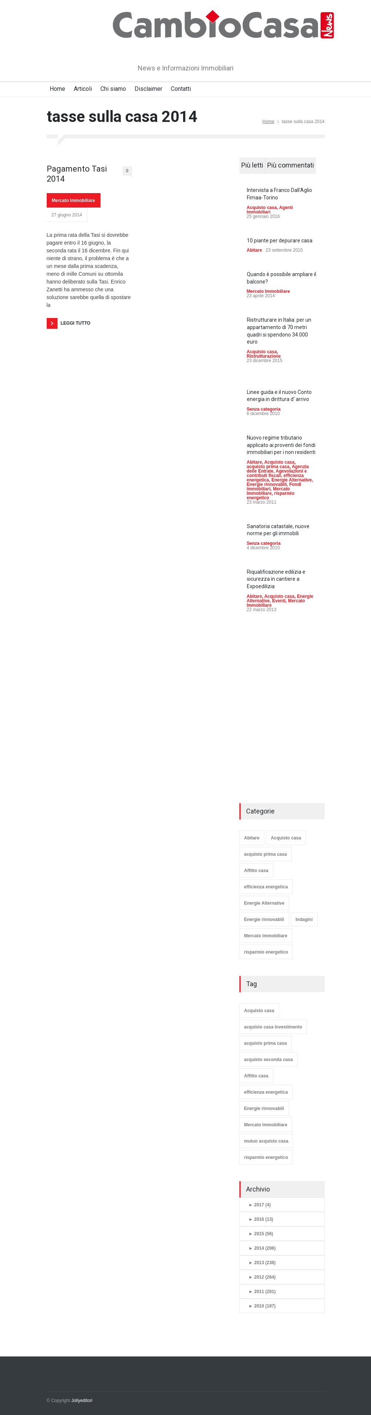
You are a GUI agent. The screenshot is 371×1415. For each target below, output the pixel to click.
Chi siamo (113, 88)
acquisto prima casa (268, 466)
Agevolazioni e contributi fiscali (277, 473)
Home (57, 88)
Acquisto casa (262, 207)
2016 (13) (261, 1219)
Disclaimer (148, 88)
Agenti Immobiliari (270, 210)
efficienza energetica (266, 886)
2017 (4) (260, 1204)
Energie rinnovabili (267, 484)
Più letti (252, 165)
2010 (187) (262, 1306)
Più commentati (290, 165)
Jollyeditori (81, 1400)
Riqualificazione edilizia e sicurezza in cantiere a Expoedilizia (276, 579)
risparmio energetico (266, 952)
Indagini (304, 919)
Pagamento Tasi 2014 (77, 173)
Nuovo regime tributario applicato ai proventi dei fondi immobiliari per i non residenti (281, 445)
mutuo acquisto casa (266, 1141)
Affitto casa (256, 870)
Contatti (181, 88)
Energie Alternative (291, 480)
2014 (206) (262, 1248)
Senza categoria (264, 409)
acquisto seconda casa (268, 1059)
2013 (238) (262, 1262)
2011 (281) (262, 1291)
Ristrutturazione (264, 356)
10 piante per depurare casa (279, 240)
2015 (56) (261, 1233)
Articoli (83, 88)
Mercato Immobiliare (73, 200)
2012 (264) (262, 1277)
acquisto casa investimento (273, 1027)
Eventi (278, 600)
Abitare (254, 250)
